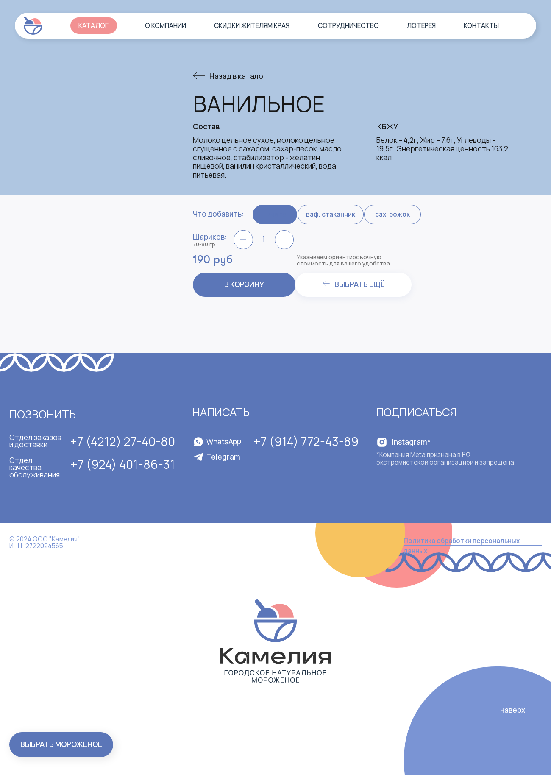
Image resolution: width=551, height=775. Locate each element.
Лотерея (421, 25)
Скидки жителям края (251, 25)
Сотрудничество (348, 25)
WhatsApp (223, 442)
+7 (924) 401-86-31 (122, 464)
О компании (165, 25)
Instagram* (411, 442)
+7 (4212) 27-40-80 (122, 441)
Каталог (93, 25)
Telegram (223, 457)
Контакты (481, 25)
